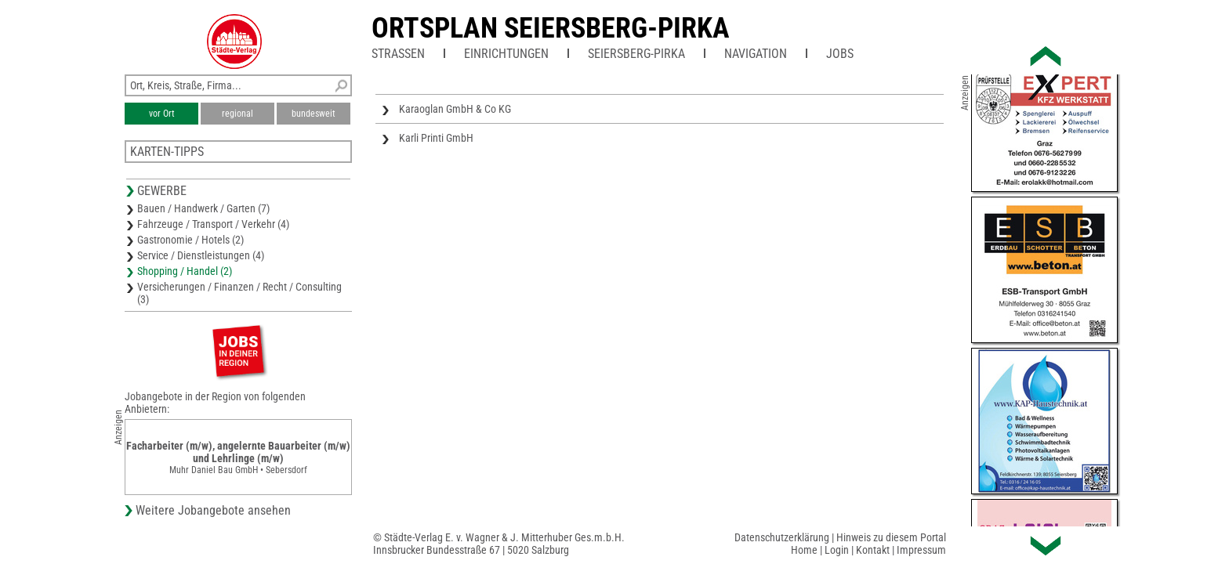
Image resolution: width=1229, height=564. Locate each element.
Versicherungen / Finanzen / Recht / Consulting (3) (239, 293)
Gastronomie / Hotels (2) (190, 239)
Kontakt (873, 550)
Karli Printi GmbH (436, 138)
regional (237, 113)
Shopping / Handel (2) (184, 271)
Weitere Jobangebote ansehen (213, 510)
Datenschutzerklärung (781, 537)
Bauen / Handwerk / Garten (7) (203, 208)
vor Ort (162, 113)
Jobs (840, 53)
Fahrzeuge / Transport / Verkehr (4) (213, 224)
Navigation (755, 53)
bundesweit (313, 113)
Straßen (398, 53)
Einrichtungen (506, 53)
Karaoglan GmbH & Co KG (455, 109)
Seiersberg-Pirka (636, 53)
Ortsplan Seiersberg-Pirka (551, 28)
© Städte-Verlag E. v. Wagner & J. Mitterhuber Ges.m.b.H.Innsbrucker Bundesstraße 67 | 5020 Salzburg (499, 543)
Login (837, 550)
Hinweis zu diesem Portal (891, 537)
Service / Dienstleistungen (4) (200, 255)
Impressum (921, 550)
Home (804, 550)
